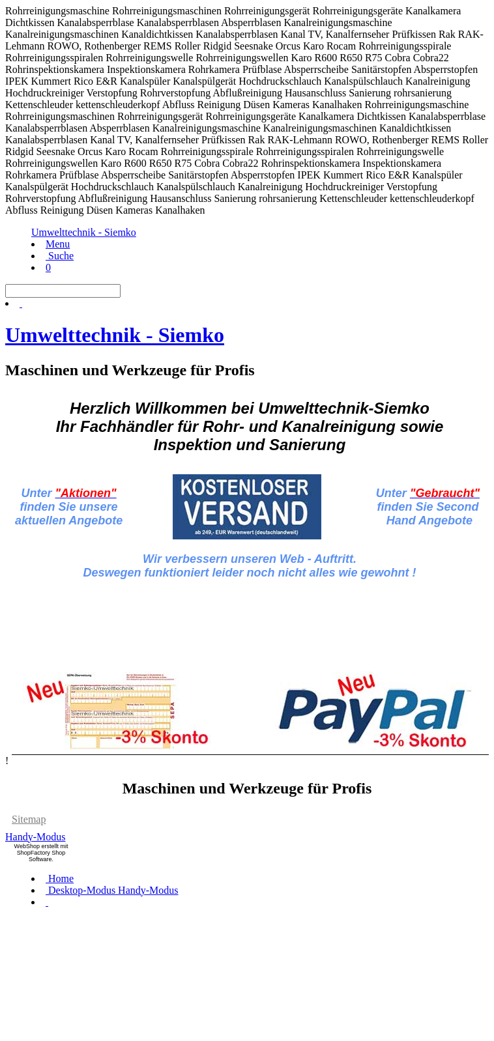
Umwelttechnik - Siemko (83, 232)
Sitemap (29, 819)
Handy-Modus (35, 836)
